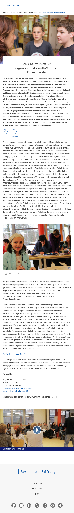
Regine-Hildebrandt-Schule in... (54, 12)
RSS (37, 494)
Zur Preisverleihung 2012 (14, 354)
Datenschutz (37, 488)
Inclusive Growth (21, 12)
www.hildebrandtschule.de (14, 391)
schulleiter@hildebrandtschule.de (17, 388)
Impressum (37, 483)
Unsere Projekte (8, 12)
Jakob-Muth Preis (35, 12)
